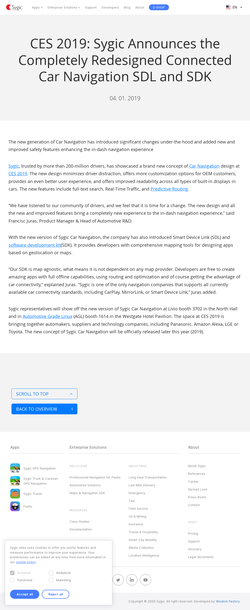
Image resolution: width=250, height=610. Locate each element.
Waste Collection (141, 547)
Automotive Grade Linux (47, 316)
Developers (110, 7)
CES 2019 (18, 173)
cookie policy (25, 562)
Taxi (132, 501)
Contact (194, 505)
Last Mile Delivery (142, 485)
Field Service (138, 508)
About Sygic (197, 466)
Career (193, 481)
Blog (127, 7)
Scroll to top (44, 394)
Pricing (193, 533)
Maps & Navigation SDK (87, 493)
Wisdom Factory (228, 601)
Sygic (14, 166)
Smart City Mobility (143, 540)
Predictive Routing (169, 189)
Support (91, 7)
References (196, 474)
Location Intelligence (144, 555)
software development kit (35, 245)
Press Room (197, 497)
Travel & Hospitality (143, 532)
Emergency (137, 493)
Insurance (136, 524)
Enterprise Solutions (62, 7)
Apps (36, 7)
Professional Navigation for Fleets (95, 477)
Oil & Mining (137, 516)
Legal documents (201, 557)
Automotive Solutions (85, 485)
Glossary (194, 549)
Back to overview (44, 409)
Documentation (81, 529)
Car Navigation (204, 166)
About (139, 7)
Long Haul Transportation (148, 477)
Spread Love (197, 489)
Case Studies (80, 521)
